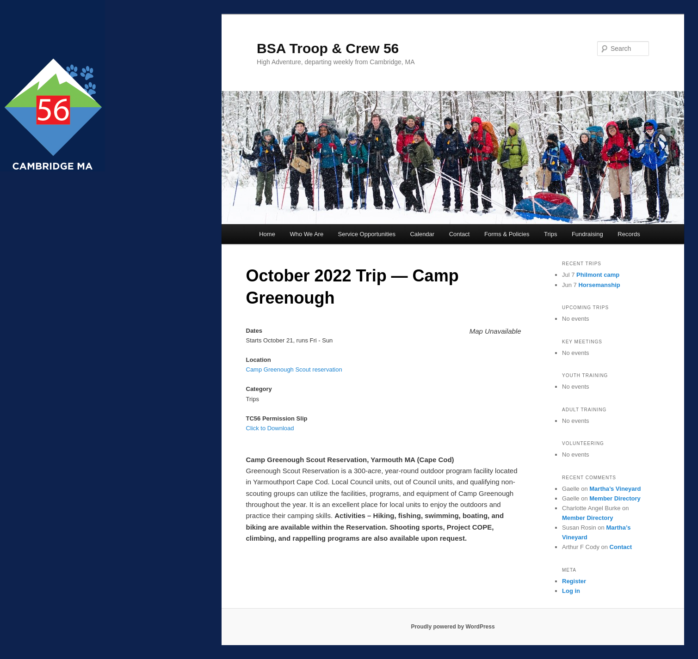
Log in (571, 590)
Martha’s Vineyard (615, 488)
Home (267, 234)
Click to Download (270, 428)
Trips (550, 234)
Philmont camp (597, 274)
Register (574, 581)
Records (629, 234)
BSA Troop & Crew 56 (328, 48)
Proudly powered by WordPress (452, 626)
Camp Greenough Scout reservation (294, 369)
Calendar (422, 234)
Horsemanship (599, 284)
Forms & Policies (507, 234)
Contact (459, 234)
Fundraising (587, 234)
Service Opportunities (366, 234)
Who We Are (306, 234)
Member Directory (615, 498)
